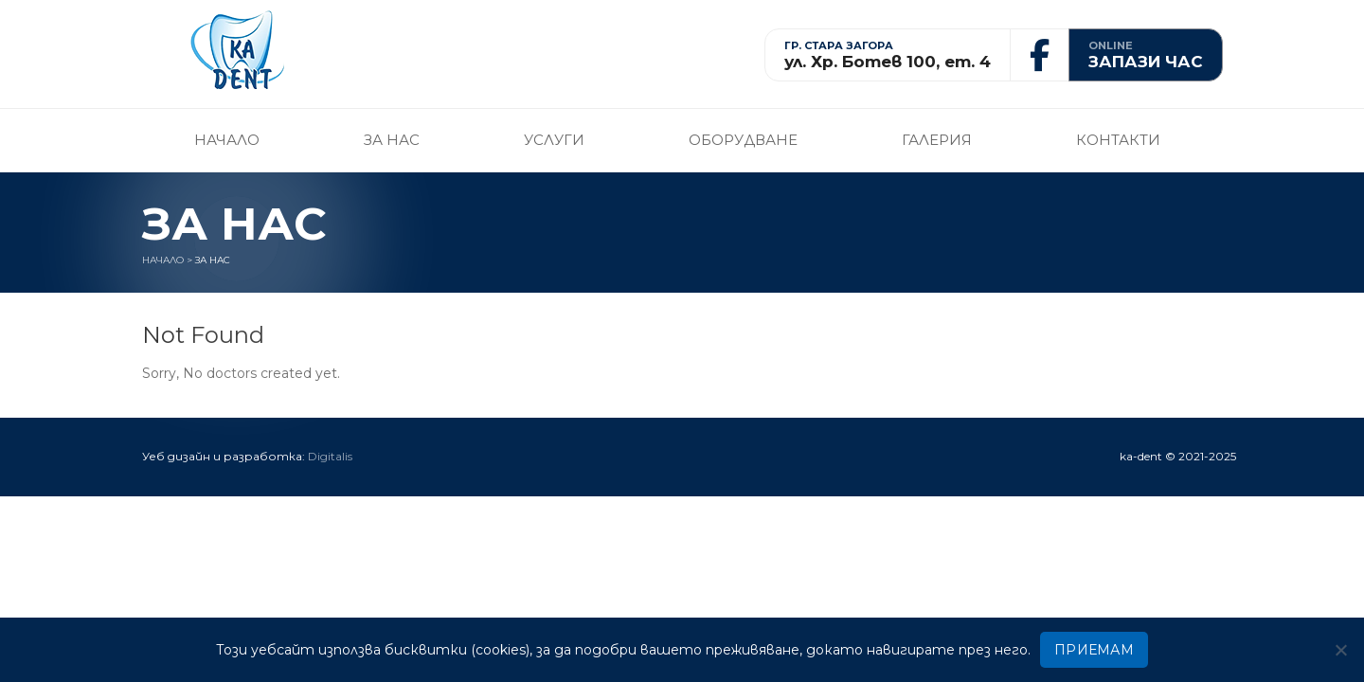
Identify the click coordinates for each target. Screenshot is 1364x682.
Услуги (554, 140)
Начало (227, 140)
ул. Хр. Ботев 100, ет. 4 (887, 61)
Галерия (937, 140)
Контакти (1118, 140)
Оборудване (743, 140)
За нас (392, 140)
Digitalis (330, 456)
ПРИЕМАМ (1094, 649)
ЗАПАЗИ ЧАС (1145, 61)
